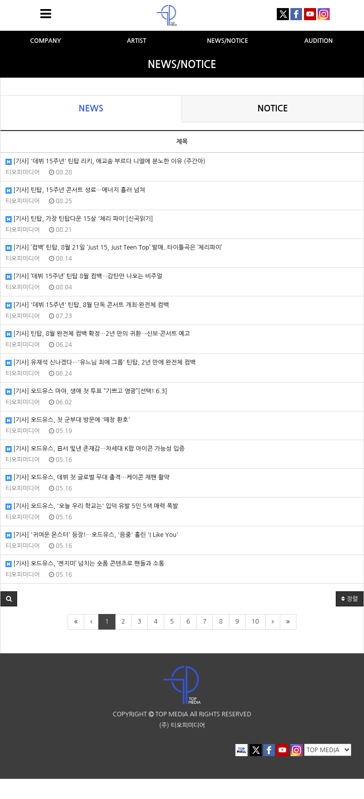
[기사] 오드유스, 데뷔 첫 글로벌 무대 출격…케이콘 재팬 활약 (87, 477)
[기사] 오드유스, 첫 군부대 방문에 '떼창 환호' (68, 420)
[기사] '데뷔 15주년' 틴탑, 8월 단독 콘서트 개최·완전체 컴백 (87, 305)
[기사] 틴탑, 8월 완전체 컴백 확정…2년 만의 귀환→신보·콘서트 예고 (98, 334)
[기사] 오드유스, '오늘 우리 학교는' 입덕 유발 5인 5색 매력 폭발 (92, 506)
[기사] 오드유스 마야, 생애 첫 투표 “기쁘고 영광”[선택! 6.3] (86, 391)
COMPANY (45, 41)
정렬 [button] (349, 599)
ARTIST (136, 41)
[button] (9, 598)
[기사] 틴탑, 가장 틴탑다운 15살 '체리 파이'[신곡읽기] (79, 219)
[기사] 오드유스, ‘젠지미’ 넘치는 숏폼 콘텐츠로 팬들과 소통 (85, 564)
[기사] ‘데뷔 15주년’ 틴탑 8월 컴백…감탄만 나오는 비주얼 (84, 276)
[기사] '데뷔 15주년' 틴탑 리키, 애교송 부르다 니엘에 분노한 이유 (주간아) (105, 161)
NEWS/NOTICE (227, 41)
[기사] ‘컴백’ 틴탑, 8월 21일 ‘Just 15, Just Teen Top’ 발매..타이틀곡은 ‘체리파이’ (114, 247)
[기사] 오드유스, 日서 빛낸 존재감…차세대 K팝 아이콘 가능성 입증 (95, 449)
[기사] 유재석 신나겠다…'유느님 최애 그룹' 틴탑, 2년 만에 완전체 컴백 (101, 362)
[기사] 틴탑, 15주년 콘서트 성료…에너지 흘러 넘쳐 (75, 190)
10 (255, 622)
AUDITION (318, 41)
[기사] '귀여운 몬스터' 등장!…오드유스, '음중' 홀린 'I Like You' (92, 535)
